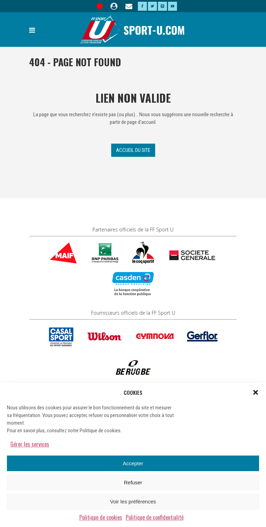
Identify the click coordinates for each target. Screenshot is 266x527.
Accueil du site (133, 150)
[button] (255, 392)
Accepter (133, 463)
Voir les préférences (133, 501)
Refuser (133, 482)
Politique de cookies (100, 517)
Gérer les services (29, 444)
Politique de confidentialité (155, 517)
